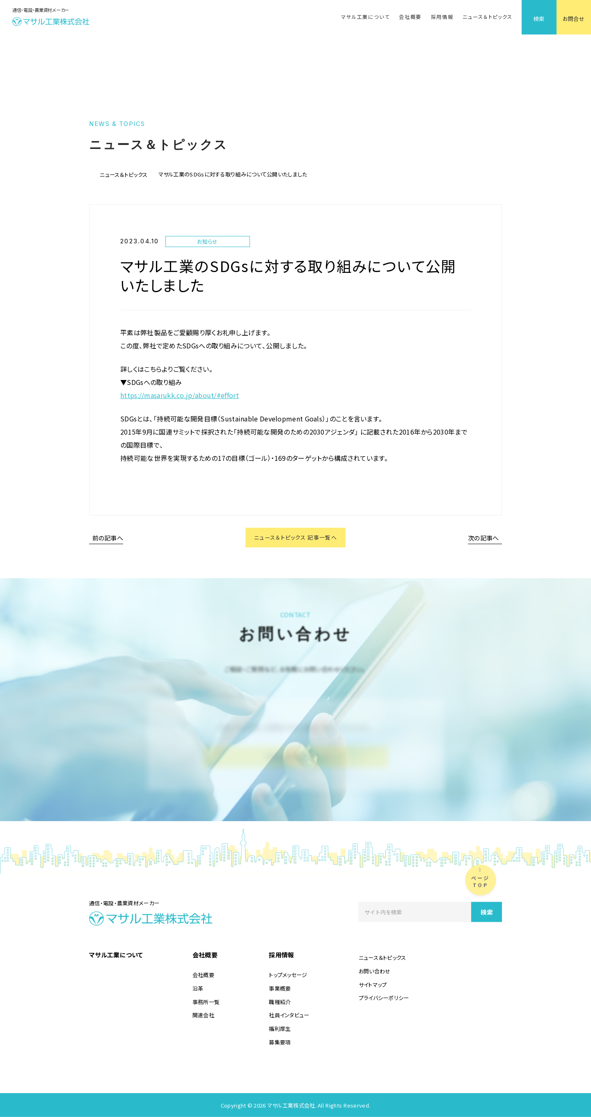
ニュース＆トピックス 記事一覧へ (295, 539)
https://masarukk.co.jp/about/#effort (179, 395)
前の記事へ (108, 539)
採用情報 (442, 17)
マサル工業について (365, 17)
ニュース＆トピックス (487, 17)
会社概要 (410, 17)
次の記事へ (483, 539)
